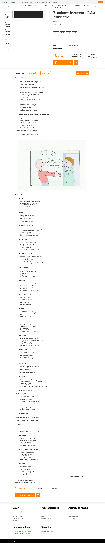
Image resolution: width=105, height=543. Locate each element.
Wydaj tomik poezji (73, 517)
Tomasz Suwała (58, 24)
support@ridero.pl (26, 530)
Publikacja (15, 519)
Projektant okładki (18, 515)
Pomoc (42, 515)
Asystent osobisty (17, 511)
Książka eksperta (73, 515)
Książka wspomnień (74, 511)
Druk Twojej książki (18, 517)
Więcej (42, 532)
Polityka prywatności (46, 517)
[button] (13, 6)
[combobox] (13, 6)
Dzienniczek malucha (74, 513)
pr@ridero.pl (28, 532)
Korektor (15, 513)
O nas (42, 511)
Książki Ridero (45, 513)
